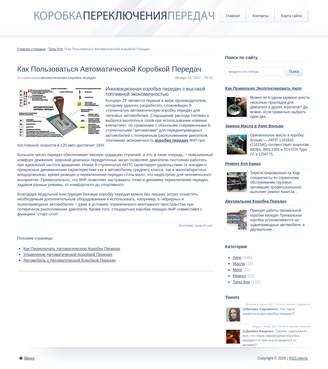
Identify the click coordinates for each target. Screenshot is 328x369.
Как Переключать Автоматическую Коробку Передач (72, 248)
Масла (239, 263)
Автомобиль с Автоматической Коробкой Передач (70, 260)
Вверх (29, 358)
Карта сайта (291, 16)
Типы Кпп (55, 49)
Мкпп (237, 269)
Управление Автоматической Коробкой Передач (68, 254)
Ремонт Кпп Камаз (243, 163)
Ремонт (240, 276)
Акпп (237, 257)
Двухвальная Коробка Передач (256, 201)
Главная (233, 16)
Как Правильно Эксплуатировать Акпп (263, 88)
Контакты (260, 16)
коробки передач (171, 140)
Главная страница (31, 49)
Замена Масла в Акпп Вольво (254, 126)
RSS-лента (298, 358)
